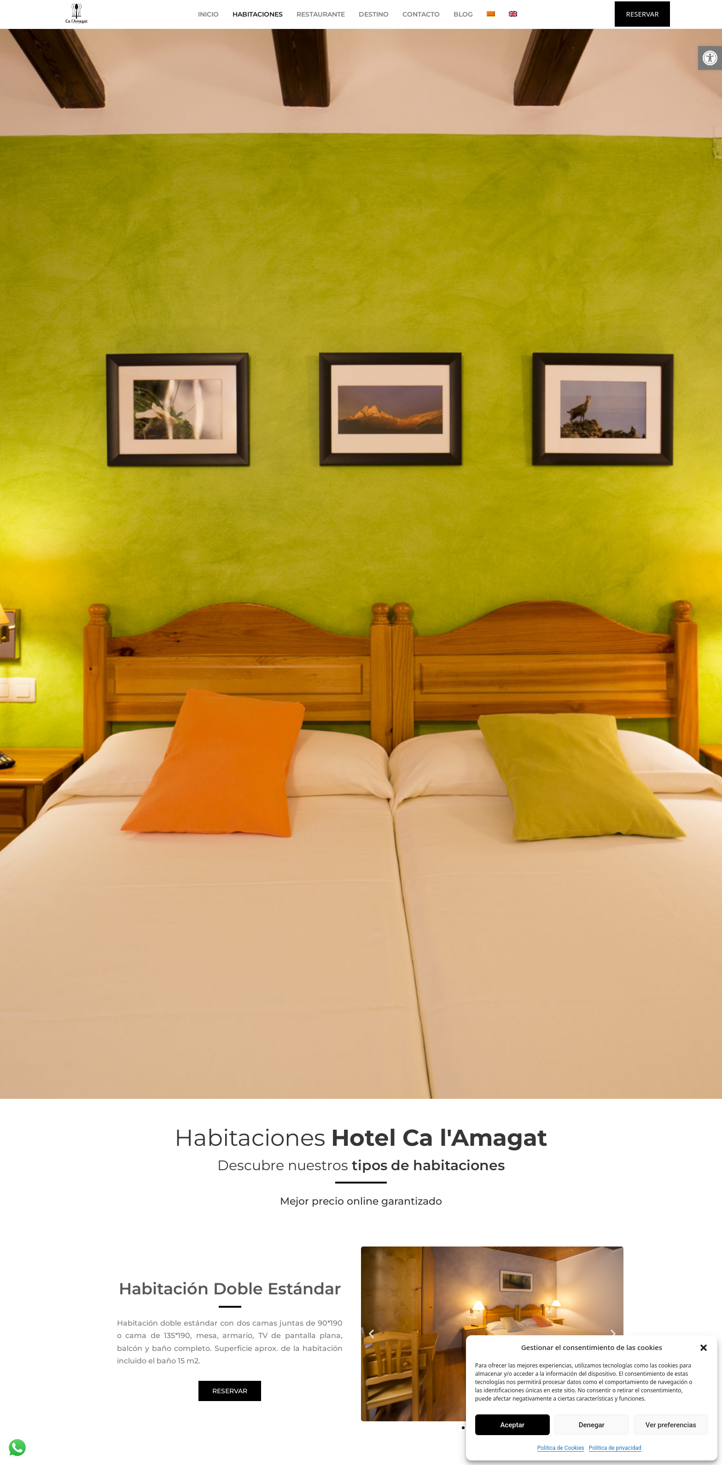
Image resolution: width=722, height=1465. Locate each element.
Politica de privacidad (615, 1448)
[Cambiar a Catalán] (490, 14)
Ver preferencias (671, 1425)
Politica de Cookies (560, 1448)
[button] (710, 58)
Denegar (592, 1425)
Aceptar (512, 1425)
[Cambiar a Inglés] (513, 14)
